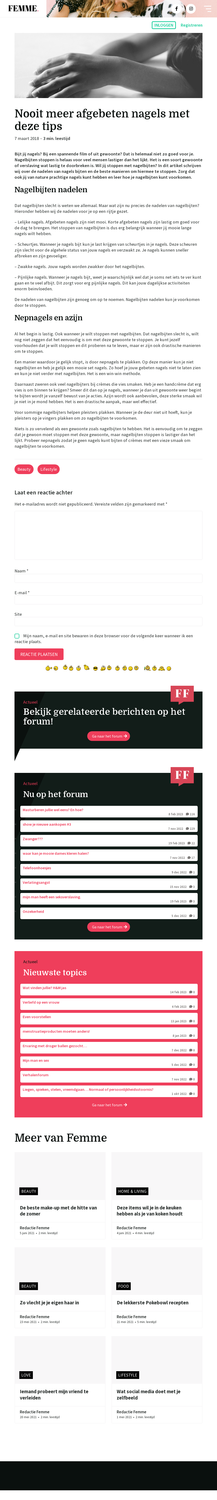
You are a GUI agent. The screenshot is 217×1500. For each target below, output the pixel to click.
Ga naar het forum (109, 745)
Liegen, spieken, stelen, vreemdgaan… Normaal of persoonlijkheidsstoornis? (109, 1101)
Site (18, 623)
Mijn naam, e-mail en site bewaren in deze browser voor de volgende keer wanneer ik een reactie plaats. (103, 648)
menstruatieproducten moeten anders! (109, 1043)
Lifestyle (48, 469)
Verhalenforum (109, 1087)
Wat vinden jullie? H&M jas (109, 1000)
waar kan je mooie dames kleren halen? (109, 865)
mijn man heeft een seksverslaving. (109, 909)
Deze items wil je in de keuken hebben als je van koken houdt (150, 1220)
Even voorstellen (109, 1029)
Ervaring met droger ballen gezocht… (109, 1058)
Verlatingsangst (109, 894)
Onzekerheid (109, 923)
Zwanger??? (109, 851)
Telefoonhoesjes (109, 880)
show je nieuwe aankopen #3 (109, 836)
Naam (21, 580)
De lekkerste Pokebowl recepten (152, 1312)
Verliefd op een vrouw (109, 1014)
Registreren (192, 25)
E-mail (22, 602)
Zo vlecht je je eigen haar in (49, 1312)
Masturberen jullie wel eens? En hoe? (109, 822)
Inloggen (163, 25)
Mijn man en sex (109, 1072)
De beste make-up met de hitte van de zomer (58, 1220)
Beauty (24, 469)
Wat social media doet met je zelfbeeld (149, 1404)
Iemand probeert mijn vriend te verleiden (54, 1404)
